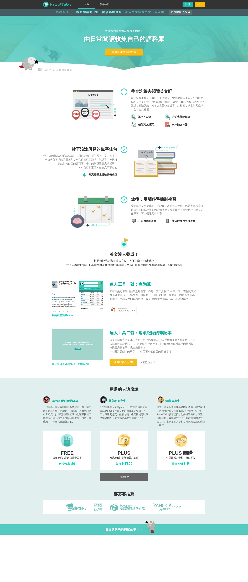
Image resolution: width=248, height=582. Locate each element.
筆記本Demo (67, 363)
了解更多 (124, 477)
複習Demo (83, 363)
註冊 (187, 4)
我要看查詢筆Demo (63, 315)
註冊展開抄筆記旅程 (124, 52)
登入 (199, 4)
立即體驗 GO (180, 12)
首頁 (86, 4)
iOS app (147, 362)
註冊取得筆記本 (123, 362)
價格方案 (105, 4)
